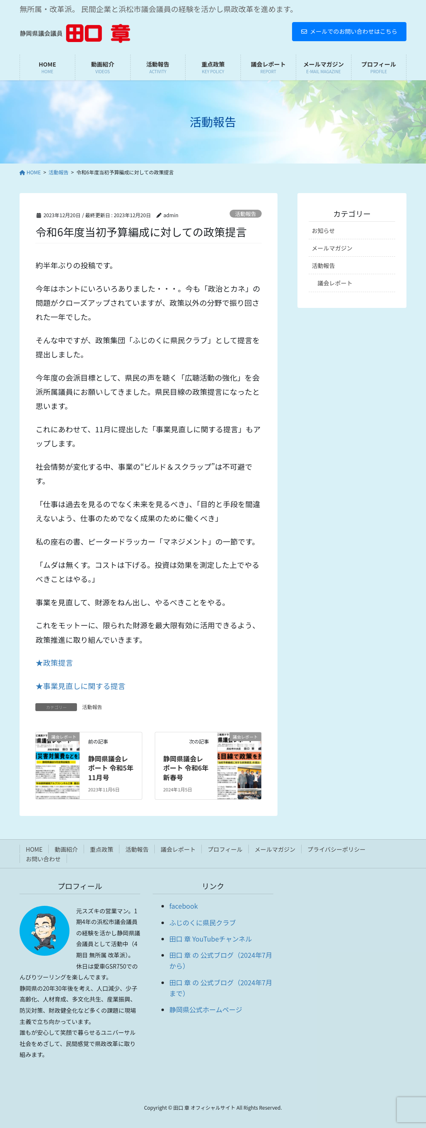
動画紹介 (66, 849)
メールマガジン (332, 248)
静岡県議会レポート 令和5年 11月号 (111, 768)
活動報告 (245, 214)
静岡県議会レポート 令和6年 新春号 (185, 768)
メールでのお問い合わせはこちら (349, 31)
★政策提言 (54, 662)
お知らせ (323, 230)
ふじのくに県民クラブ (202, 922)
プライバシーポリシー (336, 849)
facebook (183, 906)
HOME (34, 849)
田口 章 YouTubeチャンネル (210, 939)
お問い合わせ (43, 859)
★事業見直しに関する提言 (80, 685)
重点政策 (101, 849)
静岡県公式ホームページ (205, 1009)
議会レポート (334, 283)
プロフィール (225, 849)
